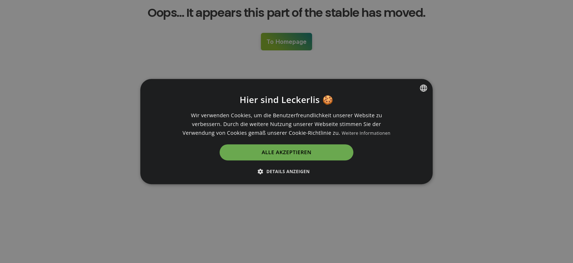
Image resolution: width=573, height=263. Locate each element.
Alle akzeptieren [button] (286, 152)
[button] (286, 171)
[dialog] (286, 131)
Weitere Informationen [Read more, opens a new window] (366, 133)
